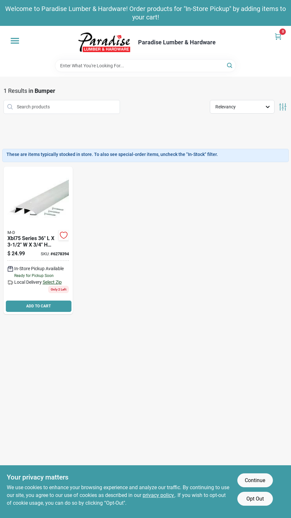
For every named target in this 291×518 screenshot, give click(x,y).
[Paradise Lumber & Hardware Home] (104, 42)
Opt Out (255, 499)
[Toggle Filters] (282, 107)
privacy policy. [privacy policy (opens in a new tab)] (159, 495)
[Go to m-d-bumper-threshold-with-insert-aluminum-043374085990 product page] (38, 240)
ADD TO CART (38, 306)
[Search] (230, 65)
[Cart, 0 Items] (278, 36)
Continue (255, 480)
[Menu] (15, 41)
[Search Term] (145, 65)
